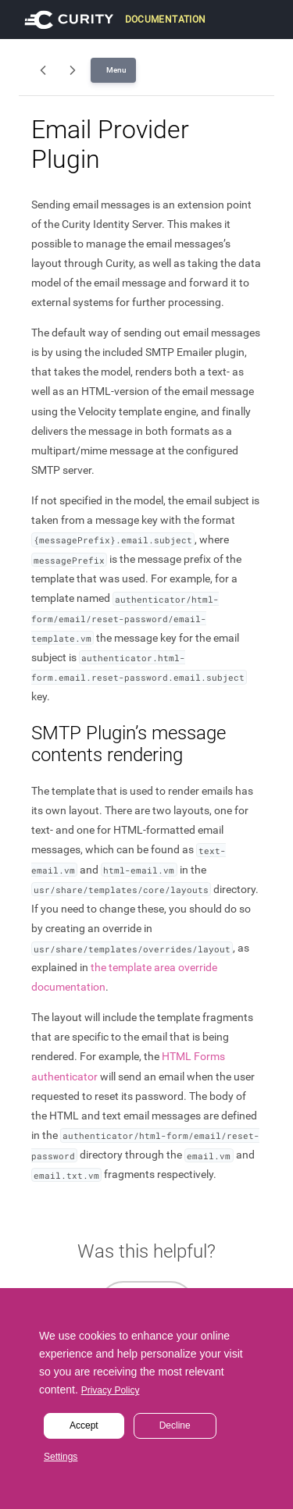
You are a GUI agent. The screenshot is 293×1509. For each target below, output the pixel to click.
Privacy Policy (110, 1390)
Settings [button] (60, 1456)
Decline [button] (175, 1425)
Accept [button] (84, 1425)
